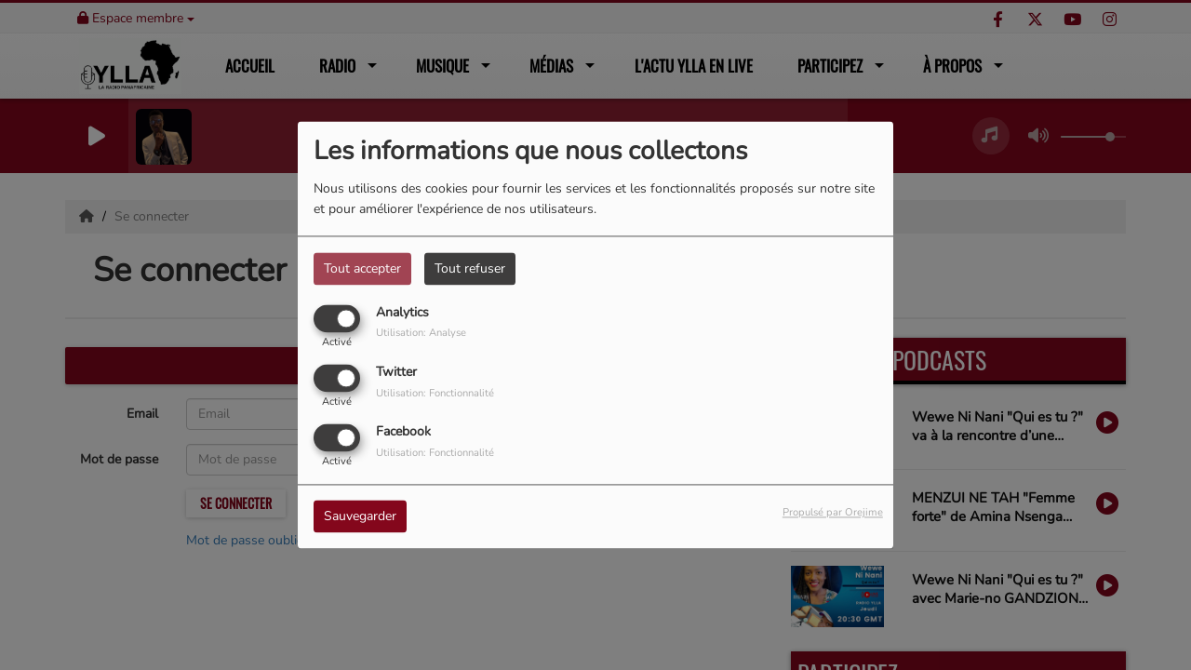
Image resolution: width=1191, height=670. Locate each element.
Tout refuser (470, 268)
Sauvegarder (360, 517)
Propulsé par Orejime (833, 513)
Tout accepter (362, 268)
